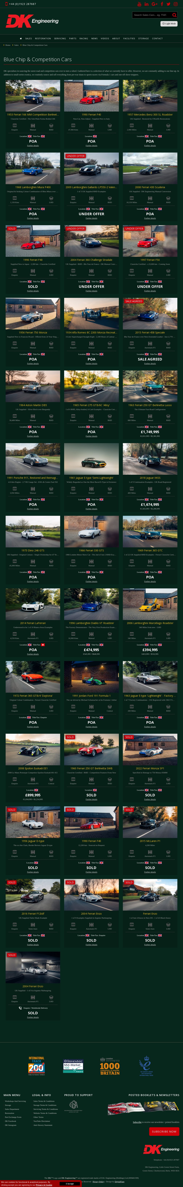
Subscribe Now (164, 1131)
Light (169, 23)
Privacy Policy (98, 1181)
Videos (105, 38)
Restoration (43, 38)
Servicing (60, 38)
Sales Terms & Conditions (43, 1101)
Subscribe (137, 1122)
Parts (72, 38)
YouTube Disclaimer (41, 1121)
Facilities (129, 38)
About (116, 38)
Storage (143, 38)
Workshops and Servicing (15, 1101)
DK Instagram (10, 1125)
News (94, 38)
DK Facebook (10, 1121)
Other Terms (38, 1117)
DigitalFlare (119, 1181)
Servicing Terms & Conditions (45, 1109)
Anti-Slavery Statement (42, 1125)
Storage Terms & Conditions (44, 1105)
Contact (157, 38)
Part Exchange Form (13, 1117)
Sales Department (12, 1109)
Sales (28, 38)
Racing (84, 38)
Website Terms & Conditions (45, 1113)
